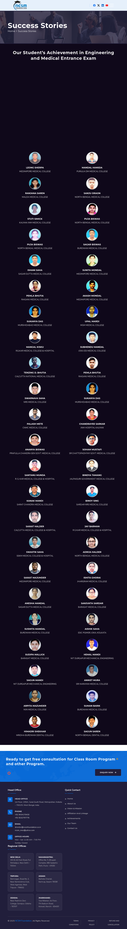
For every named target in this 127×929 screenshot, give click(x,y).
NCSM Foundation (23, 920)
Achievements (73, 818)
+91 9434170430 (22, 814)
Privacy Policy (91, 923)
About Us (71, 803)
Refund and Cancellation (113, 923)
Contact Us (72, 828)
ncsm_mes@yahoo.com (25, 830)
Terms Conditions (74, 923)
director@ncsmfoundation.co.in (28, 827)
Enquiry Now (108, 772)
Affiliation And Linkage (77, 813)
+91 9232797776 (22, 818)
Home (11, 31)
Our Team (71, 823)
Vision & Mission (74, 808)
